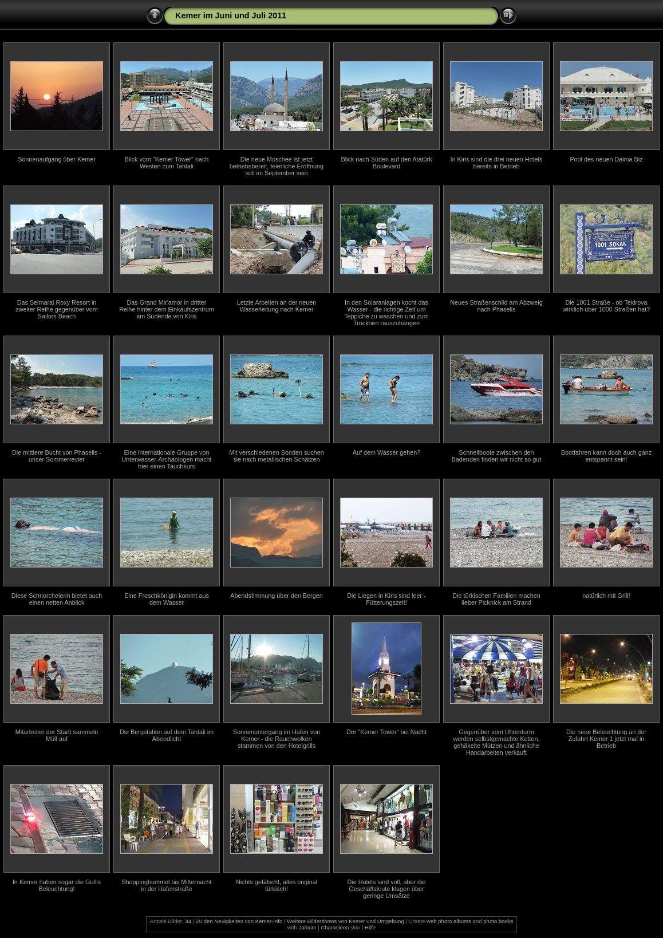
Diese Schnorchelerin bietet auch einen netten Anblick (56, 599)
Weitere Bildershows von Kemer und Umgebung (345, 921)
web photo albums (449, 921)
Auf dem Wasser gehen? (386, 452)
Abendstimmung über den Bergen (276, 595)
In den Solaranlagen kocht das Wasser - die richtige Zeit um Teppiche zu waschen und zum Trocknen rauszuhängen (386, 312)
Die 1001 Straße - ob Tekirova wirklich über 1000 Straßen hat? (606, 306)
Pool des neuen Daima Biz (606, 159)
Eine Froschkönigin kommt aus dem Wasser (166, 599)
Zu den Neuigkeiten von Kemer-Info (239, 921)
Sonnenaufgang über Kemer (57, 159)
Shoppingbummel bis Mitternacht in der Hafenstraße (166, 885)
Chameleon (335, 927)
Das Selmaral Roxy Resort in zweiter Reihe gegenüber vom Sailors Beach (56, 309)
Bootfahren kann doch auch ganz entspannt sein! (606, 456)
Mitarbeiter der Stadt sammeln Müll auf (56, 735)
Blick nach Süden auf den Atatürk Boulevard (386, 163)
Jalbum (308, 927)
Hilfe (370, 927)
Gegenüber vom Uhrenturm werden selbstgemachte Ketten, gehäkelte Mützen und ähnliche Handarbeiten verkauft (496, 742)
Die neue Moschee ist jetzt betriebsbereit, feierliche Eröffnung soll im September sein (276, 166)
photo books (498, 921)
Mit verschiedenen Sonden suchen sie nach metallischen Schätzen (276, 456)
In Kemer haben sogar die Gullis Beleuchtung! (57, 885)
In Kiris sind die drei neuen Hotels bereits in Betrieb (497, 163)
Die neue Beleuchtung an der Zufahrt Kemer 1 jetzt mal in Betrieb (606, 738)
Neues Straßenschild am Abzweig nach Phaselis (496, 306)
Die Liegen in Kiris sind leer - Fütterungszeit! (386, 599)
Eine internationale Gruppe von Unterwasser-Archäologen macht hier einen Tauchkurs (166, 459)
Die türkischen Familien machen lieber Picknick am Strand (496, 599)
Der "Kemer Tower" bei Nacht (386, 731)
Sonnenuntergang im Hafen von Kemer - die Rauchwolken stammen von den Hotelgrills (276, 738)
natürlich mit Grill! (606, 595)
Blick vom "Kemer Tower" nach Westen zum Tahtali (167, 163)
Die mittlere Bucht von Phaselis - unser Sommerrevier (56, 456)
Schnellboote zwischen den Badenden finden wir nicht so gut (497, 456)
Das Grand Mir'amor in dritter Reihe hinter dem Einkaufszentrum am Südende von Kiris (166, 309)
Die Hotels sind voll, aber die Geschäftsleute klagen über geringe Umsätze (387, 888)
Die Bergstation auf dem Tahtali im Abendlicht (167, 735)
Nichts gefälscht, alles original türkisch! (276, 885)
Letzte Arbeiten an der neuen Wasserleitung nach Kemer (277, 306)
